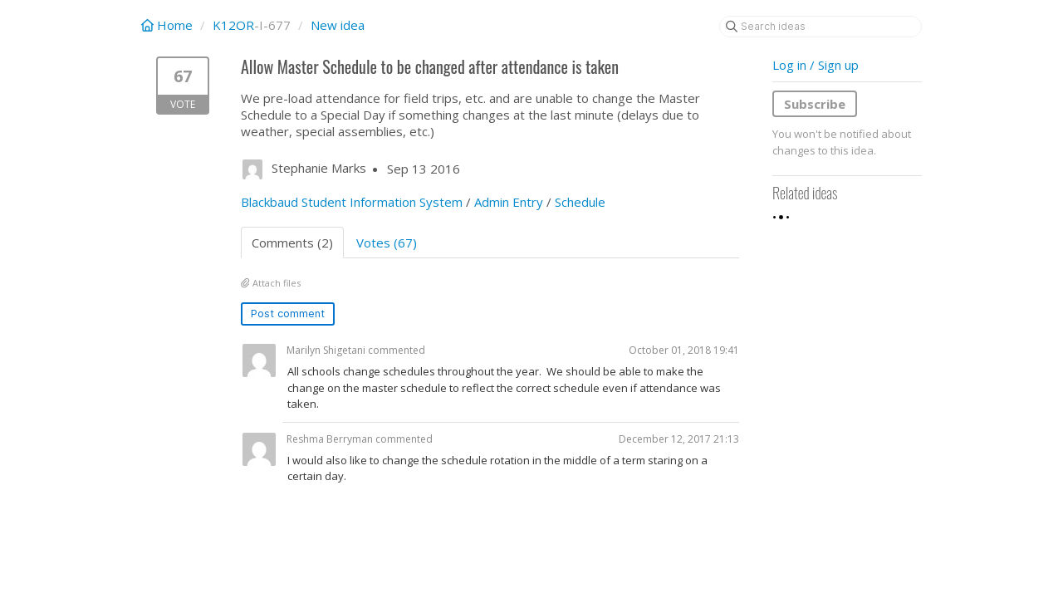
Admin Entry (508, 202)
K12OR (233, 25)
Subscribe (814, 104)
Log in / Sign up (815, 64)
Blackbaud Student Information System (352, 202)
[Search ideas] (820, 26)
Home (168, 25)
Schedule (580, 202)
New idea (338, 25)
